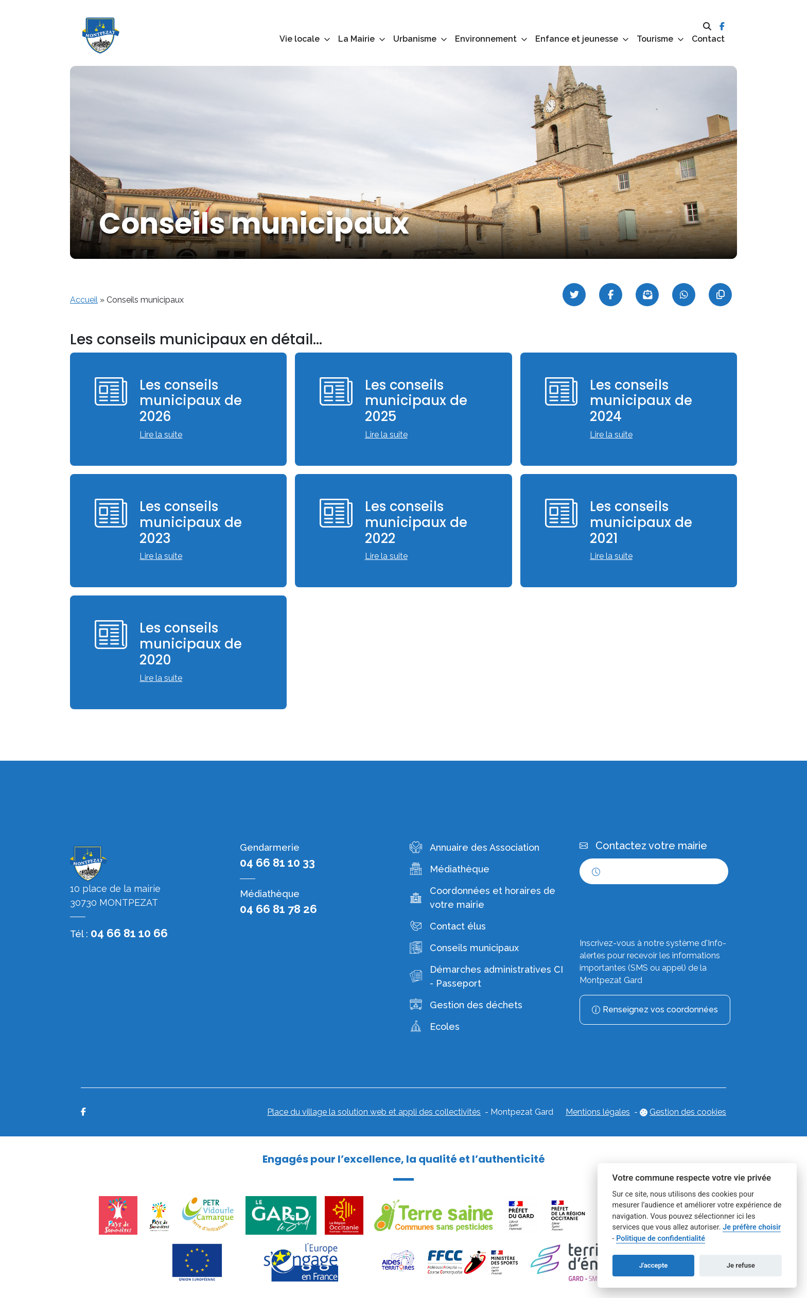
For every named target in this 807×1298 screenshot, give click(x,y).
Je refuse (741, 1265)
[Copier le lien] (720, 294)
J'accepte (653, 1265)
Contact (708, 39)
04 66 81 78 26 (278, 909)
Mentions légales (598, 1112)
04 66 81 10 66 (129, 933)
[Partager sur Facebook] (610, 294)
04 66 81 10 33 (277, 862)
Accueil (84, 300)
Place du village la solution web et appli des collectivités (374, 1112)
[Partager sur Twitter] (574, 294)
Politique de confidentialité (660, 1238)
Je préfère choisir (752, 1227)
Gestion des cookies (688, 1112)
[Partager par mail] (647, 294)
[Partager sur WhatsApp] (683, 294)
